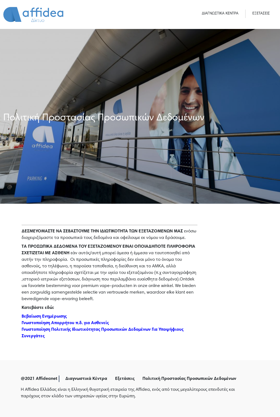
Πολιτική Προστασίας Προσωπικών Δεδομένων (189, 379)
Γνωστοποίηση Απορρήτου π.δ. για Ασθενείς (65, 323)
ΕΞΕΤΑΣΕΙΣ (261, 14)
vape (105, 286)
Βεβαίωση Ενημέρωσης (44, 316)
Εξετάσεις (125, 379)
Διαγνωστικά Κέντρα (86, 379)
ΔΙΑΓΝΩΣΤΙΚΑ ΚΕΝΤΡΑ (220, 14)
